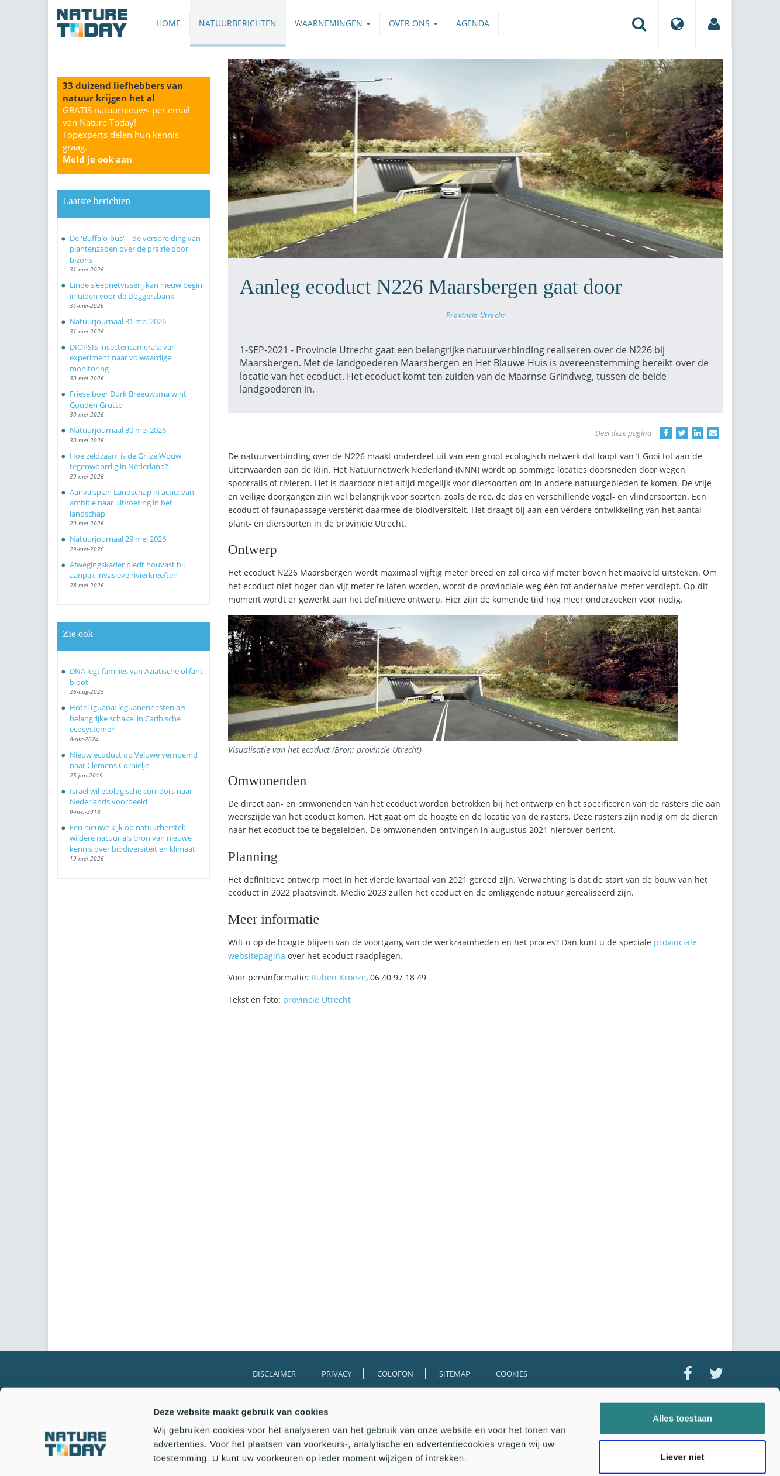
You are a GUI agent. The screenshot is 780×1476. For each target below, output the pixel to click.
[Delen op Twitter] (682, 433)
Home (168, 23)
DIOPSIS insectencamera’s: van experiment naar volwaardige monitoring (123, 358)
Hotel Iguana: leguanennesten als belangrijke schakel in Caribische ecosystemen (127, 718)
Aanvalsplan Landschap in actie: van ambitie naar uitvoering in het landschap (132, 503)
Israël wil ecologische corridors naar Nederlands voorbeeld (131, 796)
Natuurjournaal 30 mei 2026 (118, 430)
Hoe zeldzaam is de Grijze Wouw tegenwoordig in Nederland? (125, 461)
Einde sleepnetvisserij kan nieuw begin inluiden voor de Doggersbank (136, 290)
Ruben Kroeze (338, 977)
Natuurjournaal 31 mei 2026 (118, 321)
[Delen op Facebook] (666, 433)
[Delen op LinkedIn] (697, 433)
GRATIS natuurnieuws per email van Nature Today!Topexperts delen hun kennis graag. (126, 134)
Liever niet (682, 1399)
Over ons (413, 23)
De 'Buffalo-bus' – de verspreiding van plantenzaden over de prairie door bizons (135, 249)
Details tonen (632, 1453)
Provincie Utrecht (475, 314)
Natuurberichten (238, 23)
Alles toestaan (682, 1360)
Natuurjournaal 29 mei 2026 (118, 539)
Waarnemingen (333, 23)
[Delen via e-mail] (713, 433)
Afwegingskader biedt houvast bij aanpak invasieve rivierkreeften (127, 570)
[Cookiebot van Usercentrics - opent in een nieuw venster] (76, 1453)
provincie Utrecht (317, 999)
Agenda (472, 23)
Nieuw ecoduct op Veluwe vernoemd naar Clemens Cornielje (134, 760)
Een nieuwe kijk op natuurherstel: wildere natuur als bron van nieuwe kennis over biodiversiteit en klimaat (132, 838)
